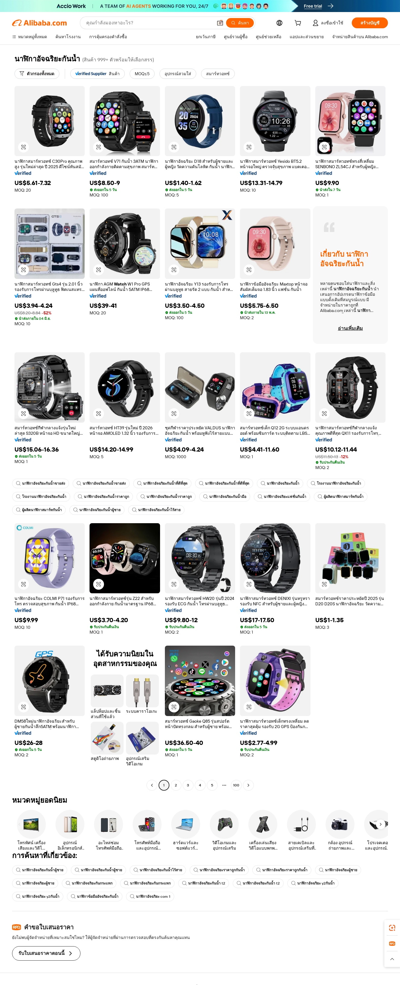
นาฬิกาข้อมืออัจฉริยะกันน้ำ (94, 896)
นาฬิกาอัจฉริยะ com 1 (150, 896)
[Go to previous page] (151, 785)
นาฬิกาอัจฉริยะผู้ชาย (338, 870)
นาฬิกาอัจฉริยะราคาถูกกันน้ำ (219, 870)
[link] (392, 928)
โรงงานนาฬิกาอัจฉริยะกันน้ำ (336, 483)
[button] (220, 22)
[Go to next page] (248, 785)
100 (236, 785)
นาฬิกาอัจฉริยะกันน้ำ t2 (203, 883)
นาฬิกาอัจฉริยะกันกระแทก (89, 883)
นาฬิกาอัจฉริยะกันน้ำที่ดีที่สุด (162, 483)
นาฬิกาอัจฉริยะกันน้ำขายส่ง (40, 483)
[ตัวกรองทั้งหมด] (36, 74)
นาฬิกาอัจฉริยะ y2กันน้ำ (313, 883)
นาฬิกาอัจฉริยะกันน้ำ (280, 483)
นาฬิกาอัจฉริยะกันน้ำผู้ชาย (97, 510)
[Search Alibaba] (149, 23)
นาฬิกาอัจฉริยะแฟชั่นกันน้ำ (282, 496)
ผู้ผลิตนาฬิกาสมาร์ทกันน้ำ (341, 496)
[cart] (299, 23)
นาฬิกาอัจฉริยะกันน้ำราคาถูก (103, 496)
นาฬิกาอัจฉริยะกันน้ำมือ (224, 496)
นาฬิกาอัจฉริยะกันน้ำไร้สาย (156, 510)
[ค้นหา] (240, 23)
